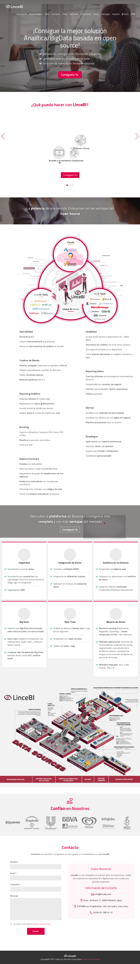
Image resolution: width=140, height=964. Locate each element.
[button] (3, 136)
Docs (125, 14)
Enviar (36, 931)
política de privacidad (41, 923)
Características (36, 14)
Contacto (56, 14)
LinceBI (14, 6)
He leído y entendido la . (32, 924)
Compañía (14, 884)
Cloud (95, 14)
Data (47, 14)
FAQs (64, 14)
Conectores (86, 14)
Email (12, 873)
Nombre (13, 862)
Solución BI (22, 14)
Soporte (116, 14)
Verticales (74, 14)
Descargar (105, 14)
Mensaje (14, 895)
